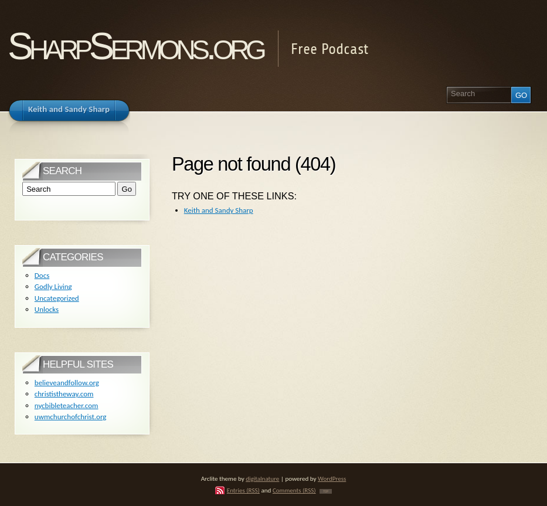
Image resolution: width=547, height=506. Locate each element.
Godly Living (53, 286)
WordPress (332, 478)
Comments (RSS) (294, 490)
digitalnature (262, 478)
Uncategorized (57, 298)
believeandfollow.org (67, 382)
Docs (42, 275)
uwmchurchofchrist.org (71, 416)
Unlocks (47, 309)
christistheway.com (64, 393)
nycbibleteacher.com (66, 405)
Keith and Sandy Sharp (218, 210)
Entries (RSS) (243, 490)
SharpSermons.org (135, 46)
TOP (325, 491)
